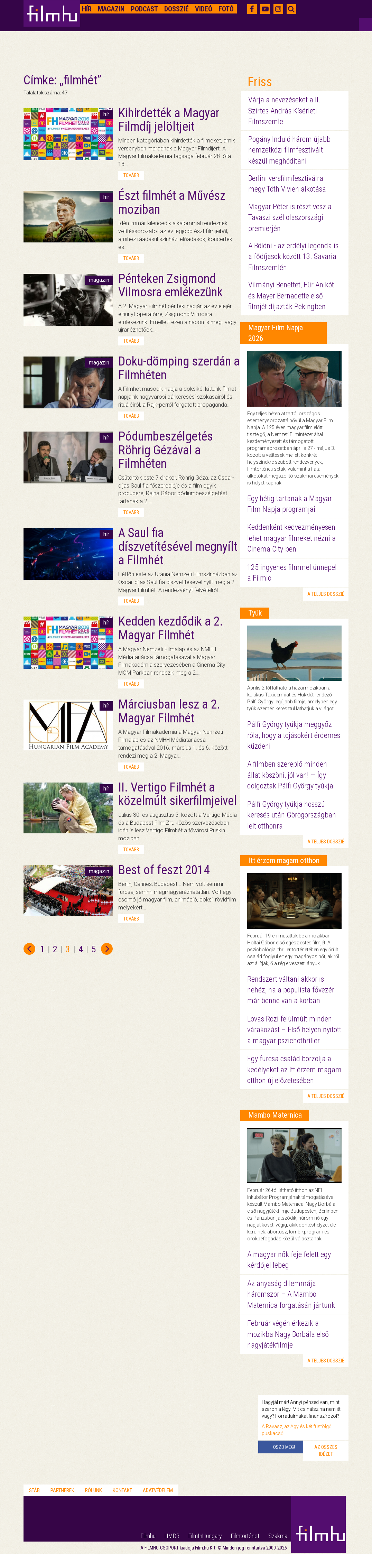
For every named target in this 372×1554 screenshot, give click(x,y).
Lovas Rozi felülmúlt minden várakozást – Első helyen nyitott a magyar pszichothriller (294, 1030)
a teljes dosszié (325, 594)
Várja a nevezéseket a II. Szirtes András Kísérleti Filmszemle (284, 110)
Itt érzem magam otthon (283, 860)
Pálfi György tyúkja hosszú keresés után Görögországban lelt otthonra (291, 815)
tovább (131, 175)
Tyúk (255, 613)
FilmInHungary (205, 1535)
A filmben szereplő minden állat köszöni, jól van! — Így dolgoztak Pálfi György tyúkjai (291, 775)
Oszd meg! (284, 1447)
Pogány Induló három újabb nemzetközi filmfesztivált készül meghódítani (289, 150)
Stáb (34, 1490)
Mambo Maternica (275, 1115)
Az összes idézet (325, 1450)
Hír (87, 9)
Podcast (144, 9)
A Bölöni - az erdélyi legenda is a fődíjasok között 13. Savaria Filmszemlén (293, 256)
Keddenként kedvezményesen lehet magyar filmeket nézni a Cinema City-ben (291, 538)
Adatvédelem (158, 1490)
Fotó (226, 9)
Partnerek (62, 1490)
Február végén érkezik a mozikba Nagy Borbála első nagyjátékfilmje (288, 1334)
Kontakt (122, 1490)
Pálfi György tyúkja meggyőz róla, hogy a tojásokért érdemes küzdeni (293, 735)
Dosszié (176, 9)
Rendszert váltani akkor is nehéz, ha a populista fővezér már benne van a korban (290, 990)
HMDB (172, 1535)
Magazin (111, 9)
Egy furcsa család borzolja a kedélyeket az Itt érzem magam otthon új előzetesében (294, 1069)
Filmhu (148, 1535)
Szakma (277, 1535)
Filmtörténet (245, 1535)
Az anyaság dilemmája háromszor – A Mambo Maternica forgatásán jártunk (291, 1294)
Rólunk (93, 1490)
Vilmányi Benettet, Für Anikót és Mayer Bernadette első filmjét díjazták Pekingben (291, 295)
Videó (203, 9)
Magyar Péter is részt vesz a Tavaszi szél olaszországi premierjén (290, 217)
